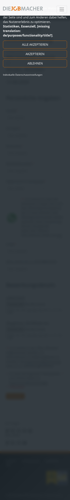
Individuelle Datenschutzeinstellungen (22, 74)
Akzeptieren (35, 54)
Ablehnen (35, 63)
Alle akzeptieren (35, 44)
